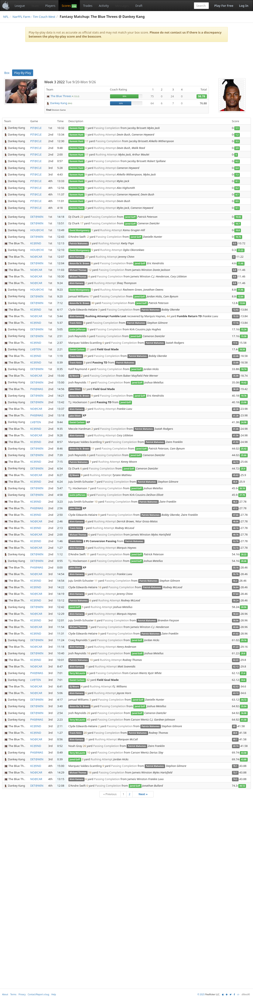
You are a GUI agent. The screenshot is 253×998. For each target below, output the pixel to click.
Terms (13, 994)
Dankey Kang (58, 103)
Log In (243, 6)
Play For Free (223, 6)
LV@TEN (35, 349)
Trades (87, 6)
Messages (122, 6)
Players (50, 6)
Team (35, 6)
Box (7, 73)
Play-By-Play (22, 73)
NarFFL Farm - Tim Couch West (34, 17)
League (20, 6)
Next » (143, 794)
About (5, 994)
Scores (69, 6)
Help (53, 994)
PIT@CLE (35, 128)
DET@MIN (36, 217)
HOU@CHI (37, 230)
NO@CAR (36, 257)
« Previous (109, 794)
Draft (138, 6)
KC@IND (35, 243)
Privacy (21, 994)
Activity (104, 6)
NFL (5, 17)
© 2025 (201, 994)
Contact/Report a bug (38, 994)
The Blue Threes (61, 96)
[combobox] (201, 5)
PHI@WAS (36, 389)
